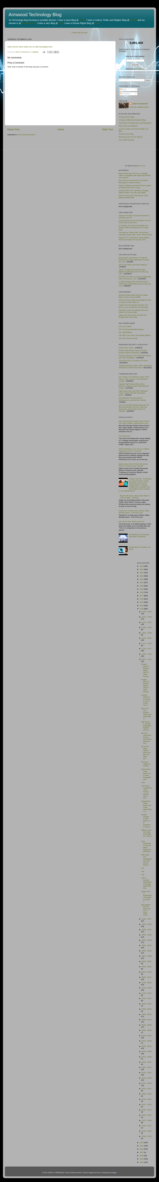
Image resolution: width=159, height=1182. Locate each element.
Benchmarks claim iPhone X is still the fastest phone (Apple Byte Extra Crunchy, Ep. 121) (134, 260)
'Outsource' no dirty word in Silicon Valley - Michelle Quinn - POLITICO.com (134, 512)
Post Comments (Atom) (26, 135)
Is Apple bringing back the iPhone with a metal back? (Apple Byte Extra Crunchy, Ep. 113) (135, 284)
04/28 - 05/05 (147, 1051)
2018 (142, 592)
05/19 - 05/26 (147, 1036)
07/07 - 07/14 (147, 998)
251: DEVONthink (125, 332)
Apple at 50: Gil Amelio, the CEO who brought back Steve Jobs (133, 316)
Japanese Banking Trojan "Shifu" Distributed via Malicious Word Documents (135, 367)
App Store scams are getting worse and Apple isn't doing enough (133, 311)
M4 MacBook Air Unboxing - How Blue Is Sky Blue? (139, 535)
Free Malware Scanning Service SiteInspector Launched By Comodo (132, 399)
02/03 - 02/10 (147, 1115)
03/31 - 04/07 (147, 1073)
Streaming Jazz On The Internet (130, 137)
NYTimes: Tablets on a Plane (146, 764)
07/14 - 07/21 (147, 993)
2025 (142, 569)
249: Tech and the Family (128, 338)
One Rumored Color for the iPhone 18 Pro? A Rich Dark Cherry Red (135, 222)
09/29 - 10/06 (147, 935)
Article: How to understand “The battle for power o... (146, 896)
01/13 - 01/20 (147, 1131)
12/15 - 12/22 (147, 622)
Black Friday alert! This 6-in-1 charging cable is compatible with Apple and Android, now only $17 (135, 175)
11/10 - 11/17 (147, 649)
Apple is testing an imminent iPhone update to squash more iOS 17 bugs (135, 186)
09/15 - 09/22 (147, 945)
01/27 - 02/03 (147, 1120)
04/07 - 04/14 (147, 1067)
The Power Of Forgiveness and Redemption (135, 123)
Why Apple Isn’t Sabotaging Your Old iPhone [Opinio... (146, 860)
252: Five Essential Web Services (131, 329)
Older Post (107, 129)
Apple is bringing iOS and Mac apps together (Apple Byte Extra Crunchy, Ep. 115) (133, 272)
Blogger (114, 1173)
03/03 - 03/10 (147, 1094)
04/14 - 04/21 (147, 1062)
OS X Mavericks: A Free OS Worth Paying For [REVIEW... (146, 846)
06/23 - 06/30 (147, 1009)
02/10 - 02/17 (147, 1110)
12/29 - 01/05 (147, 612)
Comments (125, 94)
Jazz (60, 23)
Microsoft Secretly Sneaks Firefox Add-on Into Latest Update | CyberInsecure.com (134, 422)
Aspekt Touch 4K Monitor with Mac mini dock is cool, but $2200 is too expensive (133, 306)
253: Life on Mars (125, 326)
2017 (142, 596)
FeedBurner (140, 69)
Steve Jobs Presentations (128, 126)
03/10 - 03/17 (147, 1089)
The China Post (124, 436)
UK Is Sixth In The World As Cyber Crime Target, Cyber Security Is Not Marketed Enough (134, 379)
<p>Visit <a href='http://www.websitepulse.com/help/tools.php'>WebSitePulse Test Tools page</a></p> (137, 154)
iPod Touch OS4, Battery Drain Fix (131, 522)
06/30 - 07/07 (147, 1004)
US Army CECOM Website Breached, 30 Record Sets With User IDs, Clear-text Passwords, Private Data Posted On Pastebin (134, 408)
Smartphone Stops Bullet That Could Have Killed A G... (146, 806)
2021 (142, 582)
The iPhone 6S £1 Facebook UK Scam (133, 361)
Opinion (133, 20)
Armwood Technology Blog (35, 14)
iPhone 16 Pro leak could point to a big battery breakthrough (133, 196)
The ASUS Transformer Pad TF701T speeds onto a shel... (146, 792)
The (142, 868)
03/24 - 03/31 (147, 1078)
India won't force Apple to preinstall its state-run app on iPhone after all (135, 301)
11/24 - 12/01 (147, 638)
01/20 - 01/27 (147, 1126)
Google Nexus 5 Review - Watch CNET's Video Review (145, 670)
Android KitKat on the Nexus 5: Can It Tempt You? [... (146, 700)
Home (61, 129)
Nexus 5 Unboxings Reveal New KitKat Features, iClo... (146, 738)
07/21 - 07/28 (147, 988)
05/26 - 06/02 (147, 1030)
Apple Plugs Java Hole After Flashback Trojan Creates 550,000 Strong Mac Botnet (133, 393)
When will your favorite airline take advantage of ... (146, 713)
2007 (142, 1152)
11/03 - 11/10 (147, 654)
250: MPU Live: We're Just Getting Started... (135, 335)
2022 (142, 579)
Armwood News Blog (126, 117)
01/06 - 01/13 (147, 1136)
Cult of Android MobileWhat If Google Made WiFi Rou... (146, 883)
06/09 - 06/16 (147, 1020)
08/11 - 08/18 (147, 972)
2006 (142, 1156)
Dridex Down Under (126, 348)
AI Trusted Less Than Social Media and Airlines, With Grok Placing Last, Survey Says (133, 228)
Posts (123, 89)
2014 (142, 605)
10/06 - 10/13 (147, 930)
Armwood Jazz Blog (126, 134)
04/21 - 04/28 (147, 1057)
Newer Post (13, 129)
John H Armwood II (140, 104)
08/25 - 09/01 (147, 961)
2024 (142, 573)
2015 (142, 602)
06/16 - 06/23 (147, 1014)
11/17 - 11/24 (147, 643)
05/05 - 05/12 (147, 1046)
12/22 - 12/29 (147, 617)
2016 (142, 599)
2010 (142, 1149)
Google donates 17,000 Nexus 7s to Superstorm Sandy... (146, 821)
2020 (142, 586)
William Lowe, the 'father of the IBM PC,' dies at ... (146, 834)
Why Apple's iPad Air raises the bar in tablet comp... (145, 910)
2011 (142, 1146)
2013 (142, 609)
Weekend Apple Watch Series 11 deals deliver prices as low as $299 (133, 296)
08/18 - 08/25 (147, 967)
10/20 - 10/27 (147, 919)
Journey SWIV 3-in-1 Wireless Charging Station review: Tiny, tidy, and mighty (133, 191)
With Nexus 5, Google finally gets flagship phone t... (146, 726)
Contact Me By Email (79, 33)
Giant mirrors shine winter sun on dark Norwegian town (29, 47)
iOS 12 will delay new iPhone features (133, 265)
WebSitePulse (141, 165)
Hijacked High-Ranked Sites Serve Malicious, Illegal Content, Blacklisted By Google (134, 386)
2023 (142, 576)
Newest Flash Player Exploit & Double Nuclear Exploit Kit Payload (133, 352)
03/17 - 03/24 (147, 1083)
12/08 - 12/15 (147, 627)
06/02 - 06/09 (147, 1025)
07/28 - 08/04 (147, 983)
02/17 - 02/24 (147, 1104)
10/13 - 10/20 (147, 924)
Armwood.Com (29, 23)
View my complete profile (139, 107)
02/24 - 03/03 (147, 1099)
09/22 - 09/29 (147, 940)
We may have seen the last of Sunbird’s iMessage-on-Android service (133, 181)
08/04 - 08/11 (147, 977)
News (82, 20)
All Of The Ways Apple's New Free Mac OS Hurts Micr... (145, 753)
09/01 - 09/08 (147, 956)
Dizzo (98, 1173)
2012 (142, 1142)
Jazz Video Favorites (126, 140)
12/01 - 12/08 (147, 633)
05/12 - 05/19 (147, 1041)
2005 (142, 1159)
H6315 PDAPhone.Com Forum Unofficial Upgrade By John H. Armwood (134, 450)
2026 (142, 566)
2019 (142, 589)
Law (97, 23)
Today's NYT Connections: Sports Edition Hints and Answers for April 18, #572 (134, 239)
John (143, 782)
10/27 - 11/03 (147, 659)
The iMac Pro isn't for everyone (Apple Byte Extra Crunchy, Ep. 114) (135, 278)
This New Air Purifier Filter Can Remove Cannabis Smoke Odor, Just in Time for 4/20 (135, 234)
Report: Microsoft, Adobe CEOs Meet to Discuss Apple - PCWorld (134, 497)
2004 (142, 1162)
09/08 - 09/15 (147, 951)
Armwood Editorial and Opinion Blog (132, 120)
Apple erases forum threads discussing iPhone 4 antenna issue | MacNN (133, 465)
